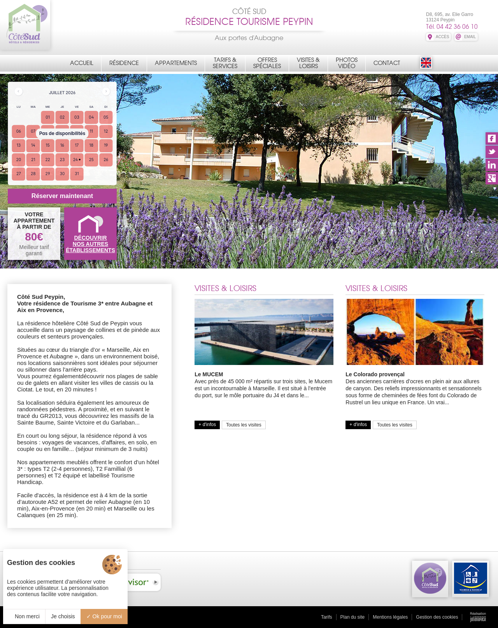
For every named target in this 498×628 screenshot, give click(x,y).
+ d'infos (207, 424)
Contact (387, 63)
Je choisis (63, 616)
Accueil (81, 63)
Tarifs (326, 617)
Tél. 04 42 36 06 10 (452, 26)
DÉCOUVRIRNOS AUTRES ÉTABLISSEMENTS (90, 244)
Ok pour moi (104, 616)
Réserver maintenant (62, 196)
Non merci (24, 616)
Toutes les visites (243, 425)
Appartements (176, 63)
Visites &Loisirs (308, 63)
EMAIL (470, 37)
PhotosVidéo (347, 63)
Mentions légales (390, 617)
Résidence (124, 63)
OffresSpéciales (267, 63)
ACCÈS (442, 37)
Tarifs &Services (225, 63)
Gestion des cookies (437, 617)
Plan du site (352, 617)
